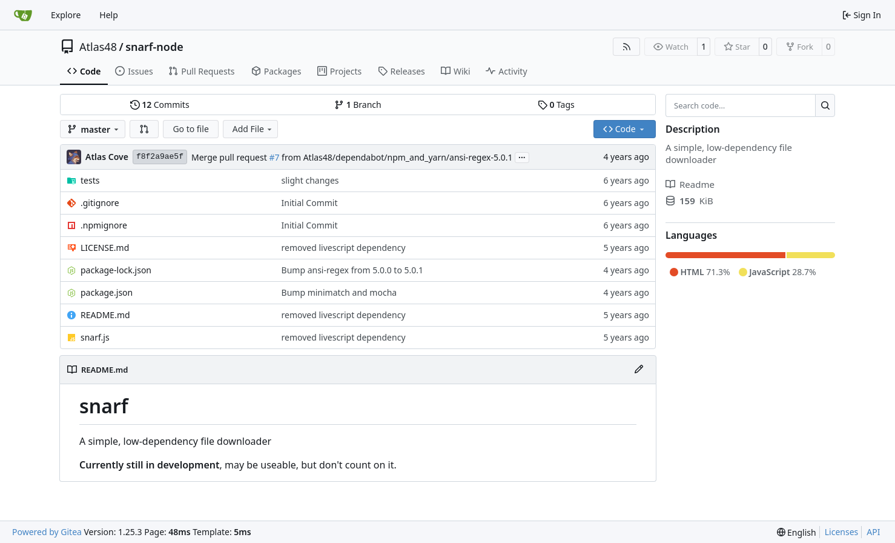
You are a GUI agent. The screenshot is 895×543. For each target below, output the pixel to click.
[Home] (23, 15)
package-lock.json (116, 270)
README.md (105, 315)
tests (90, 180)
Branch (357, 104)
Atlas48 (98, 47)
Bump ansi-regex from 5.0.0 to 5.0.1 (352, 270)
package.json (107, 292)
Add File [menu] (253, 129)
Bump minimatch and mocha (339, 292)
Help (108, 15)
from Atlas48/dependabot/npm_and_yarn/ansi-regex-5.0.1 (395, 157)
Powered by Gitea (47, 532)
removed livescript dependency (344, 247)
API (873, 532)
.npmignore (104, 225)
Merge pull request (230, 157)
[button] (144, 129)
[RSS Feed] (627, 47)
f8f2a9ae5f (159, 156)
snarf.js (95, 337)
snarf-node (154, 47)
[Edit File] (639, 369)
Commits (160, 104)
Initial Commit (310, 202)
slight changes (310, 180)
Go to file (190, 129)
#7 (274, 157)
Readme (690, 184)
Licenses (842, 532)
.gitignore (100, 202)
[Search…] (825, 105)
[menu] (796, 532)
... (522, 156)
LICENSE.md (105, 247)
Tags (556, 104)
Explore (66, 15)
